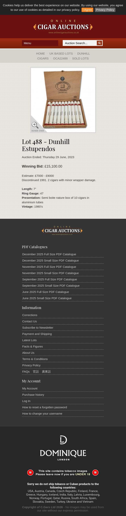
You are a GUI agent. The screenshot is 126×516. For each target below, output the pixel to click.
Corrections (29, 315)
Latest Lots (29, 340)
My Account (30, 388)
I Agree (87, 9)
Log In (26, 401)
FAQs (26, 371)
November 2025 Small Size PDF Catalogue (50, 273)
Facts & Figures (32, 346)
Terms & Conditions (35, 359)
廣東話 (46, 371)
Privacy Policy (105, 9)
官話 (36, 371)
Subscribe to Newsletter (37, 327)
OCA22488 (60, 58)
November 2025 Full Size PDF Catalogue (49, 266)
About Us (28, 352)
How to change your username (42, 413)
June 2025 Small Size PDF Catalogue (47, 298)
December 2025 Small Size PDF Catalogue (50, 260)
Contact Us (29, 321)
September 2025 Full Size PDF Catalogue (49, 279)
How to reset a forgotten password (44, 407)
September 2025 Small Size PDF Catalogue (51, 285)
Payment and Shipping (37, 333)
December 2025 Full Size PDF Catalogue (49, 254)
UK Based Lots (61, 53)
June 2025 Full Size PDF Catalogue (45, 292)
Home (40, 53)
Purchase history (33, 394)
